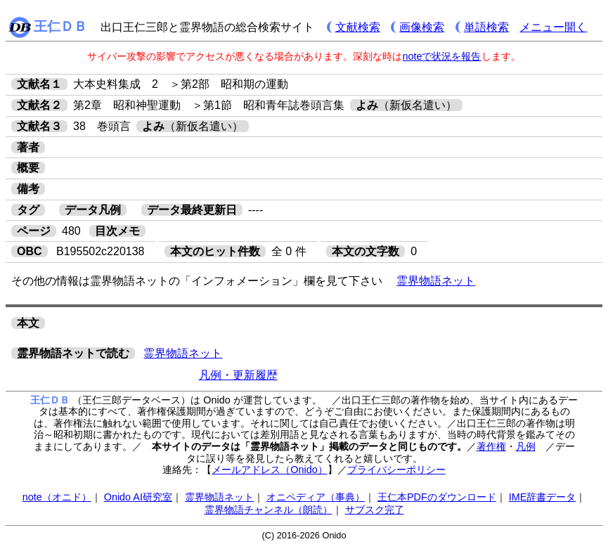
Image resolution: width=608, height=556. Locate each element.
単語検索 (486, 27)
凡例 (526, 446)
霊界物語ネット (435, 281)
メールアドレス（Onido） (269, 469)
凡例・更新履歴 (238, 375)
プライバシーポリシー (396, 469)
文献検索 (357, 27)
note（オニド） (56, 497)
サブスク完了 (374, 509)
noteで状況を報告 (441, 56)
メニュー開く (553, 27)
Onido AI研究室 (138, 497)
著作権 (491, 446)
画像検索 (421, 27)
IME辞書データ (542, 497)
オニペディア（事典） (315, 497)
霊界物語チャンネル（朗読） (268, 509)
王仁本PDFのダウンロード (436, 497)
